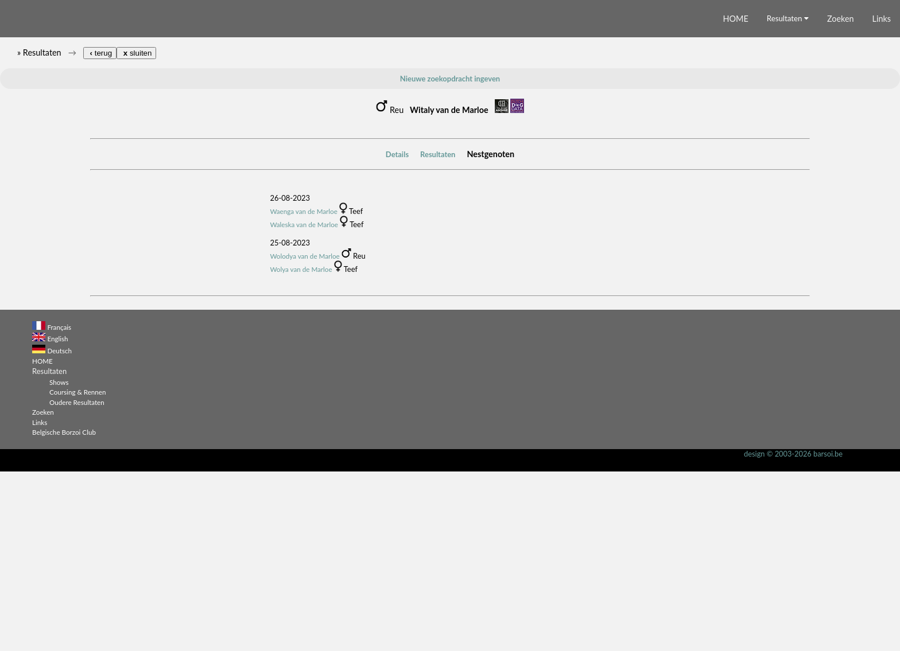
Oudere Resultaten (76, 582)
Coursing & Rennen (77, 572)
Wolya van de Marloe (301, 449)
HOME (735, 199)
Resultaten (788, 198)
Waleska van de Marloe (304, 404)
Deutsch (59, 530)
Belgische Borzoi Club (64, 612)
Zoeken (840, 199)
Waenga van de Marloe (303, 391)
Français (59, 506)
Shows (58, 562)
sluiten (136, 233)
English (57, 518)
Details (397, 333)
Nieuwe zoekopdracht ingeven (450, 258)
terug (100, 233)
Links (881, 199)
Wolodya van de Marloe (304, 435)
